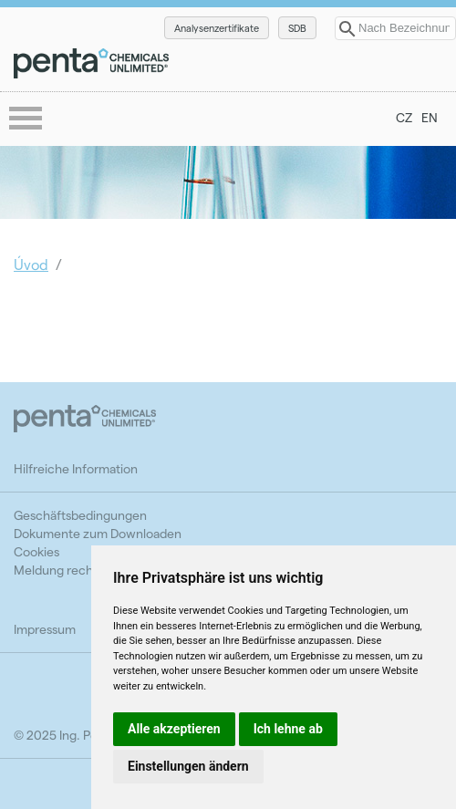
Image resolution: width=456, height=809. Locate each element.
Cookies (36, 551)
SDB (297, 28)
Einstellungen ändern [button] (188, 766)
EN (429, 117)
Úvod (31, 264)
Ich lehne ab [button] (288, 728)
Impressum (45, 629)
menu (27, 119)
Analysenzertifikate (216, 28)
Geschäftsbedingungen (80, 515)
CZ (404, 117)
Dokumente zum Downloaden (97, 533)
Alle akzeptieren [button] (174, 728)
